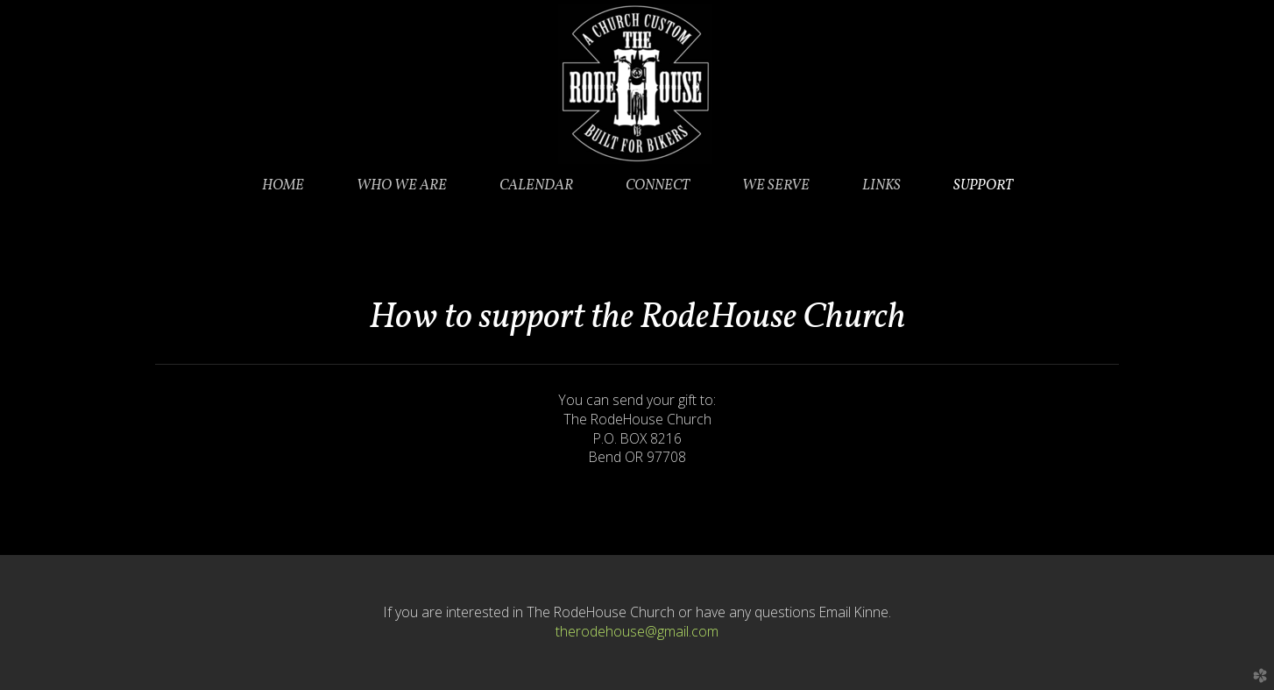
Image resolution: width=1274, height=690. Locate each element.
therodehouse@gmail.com (637, 631)
